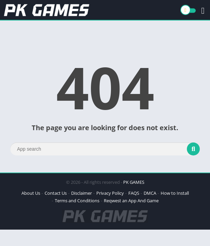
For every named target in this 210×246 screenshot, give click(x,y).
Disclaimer (81, 193)
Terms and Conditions (77, 200)
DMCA (150, 193)
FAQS (133, 193)
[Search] (105, 148)
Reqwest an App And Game (131, 200)
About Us (30, 193)
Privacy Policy (110, 193)
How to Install (175, 193)
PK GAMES (133, 182)
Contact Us (56, 193)
